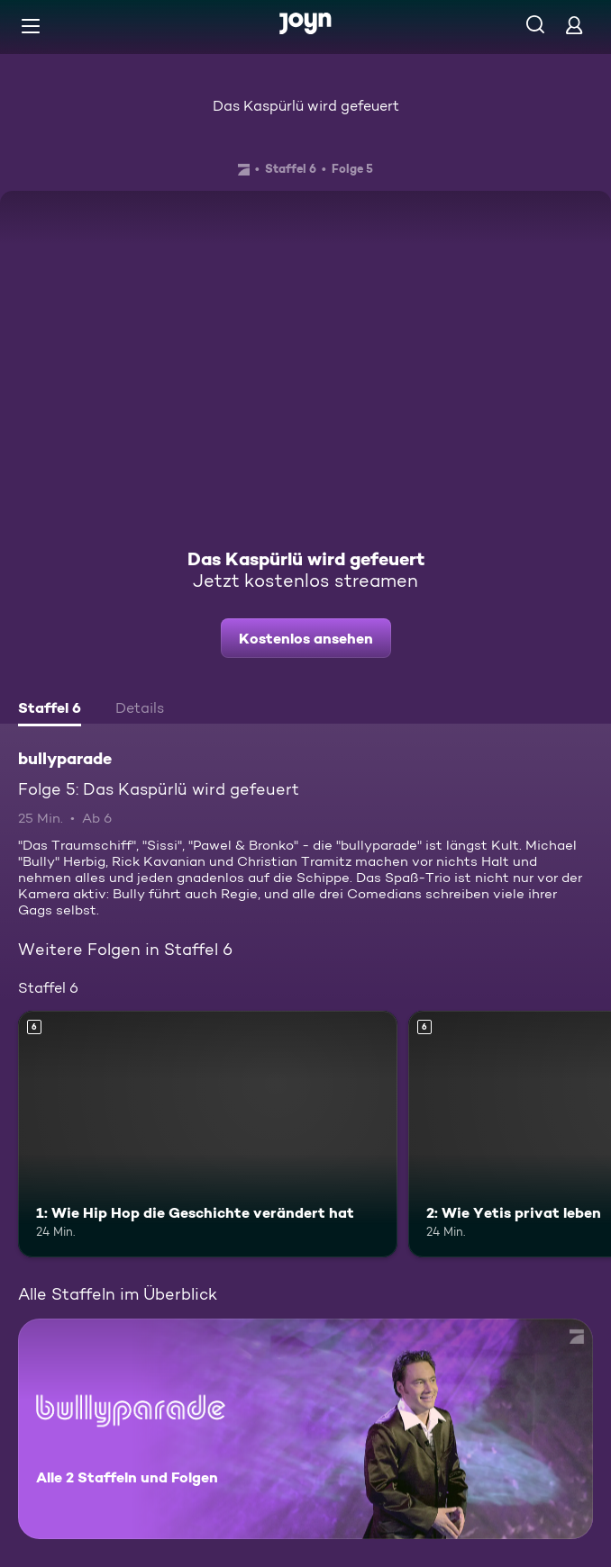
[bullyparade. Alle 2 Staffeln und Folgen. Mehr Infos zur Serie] (305, 1429)
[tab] (49, 710)
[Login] (574, 25)
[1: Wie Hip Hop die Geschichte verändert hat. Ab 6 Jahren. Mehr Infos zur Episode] (207, 1134)
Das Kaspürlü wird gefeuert (306, 105)
